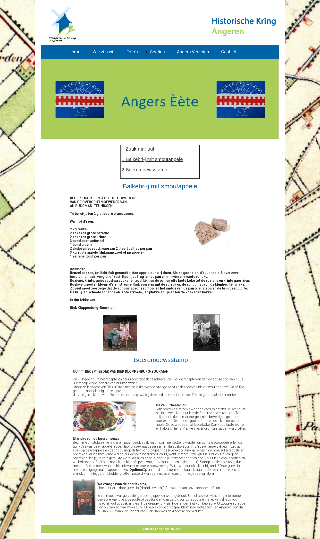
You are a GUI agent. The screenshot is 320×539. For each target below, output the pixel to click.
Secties (157, 51)
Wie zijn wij (103, 51)
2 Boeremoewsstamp (144, 169)
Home (74, 51)
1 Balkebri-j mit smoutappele (152, 159)
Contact (228, 51)
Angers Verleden (193, 51)
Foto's (132, 51)
